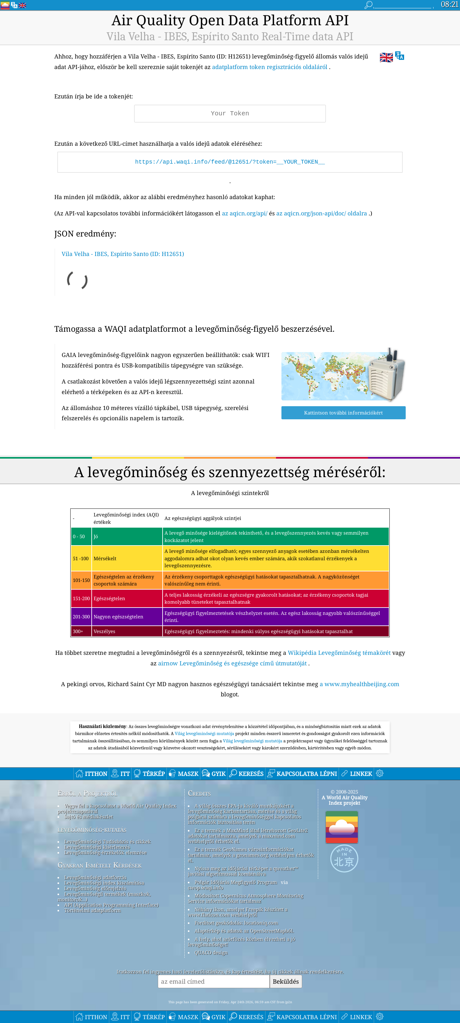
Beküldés (286, 981)
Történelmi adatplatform (92, 910)
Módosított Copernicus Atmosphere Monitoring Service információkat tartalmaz (245, 898)
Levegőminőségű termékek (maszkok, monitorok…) (104, 897)
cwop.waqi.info (205, 887)
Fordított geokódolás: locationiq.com (236, 922)
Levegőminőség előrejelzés (95, 888)
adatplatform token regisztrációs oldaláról (269, 67)
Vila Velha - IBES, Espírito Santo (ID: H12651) (123, 254)
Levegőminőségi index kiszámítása (104, 883)
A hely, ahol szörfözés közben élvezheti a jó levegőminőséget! (241, 942)
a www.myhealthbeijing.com (359, 684)
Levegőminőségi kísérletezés (97, 847)
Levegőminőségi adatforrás (95, 877)
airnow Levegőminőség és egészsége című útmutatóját (232, 663)
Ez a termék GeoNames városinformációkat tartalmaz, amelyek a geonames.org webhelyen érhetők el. (251, 855)
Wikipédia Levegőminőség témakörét (339, 652)
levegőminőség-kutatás (91, 829)
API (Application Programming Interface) (111, 905)
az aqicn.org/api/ (244, 213)
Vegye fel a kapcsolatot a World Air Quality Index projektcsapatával (116, 808)
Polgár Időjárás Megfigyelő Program (236, 882)
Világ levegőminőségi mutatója (205, 733)
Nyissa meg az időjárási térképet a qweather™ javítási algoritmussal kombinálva (243, 871)
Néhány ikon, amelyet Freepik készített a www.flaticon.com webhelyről (238, 912)
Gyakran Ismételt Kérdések (99, 865)
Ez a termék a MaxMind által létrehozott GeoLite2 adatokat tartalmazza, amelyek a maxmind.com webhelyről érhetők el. (248, 836)
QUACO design (211, 952)
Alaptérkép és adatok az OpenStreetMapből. (244, 930)
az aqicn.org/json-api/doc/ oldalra (321, 213)
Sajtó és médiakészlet (88, 816)
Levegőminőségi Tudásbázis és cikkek (107, 841)
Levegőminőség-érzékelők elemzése (105, 852)
